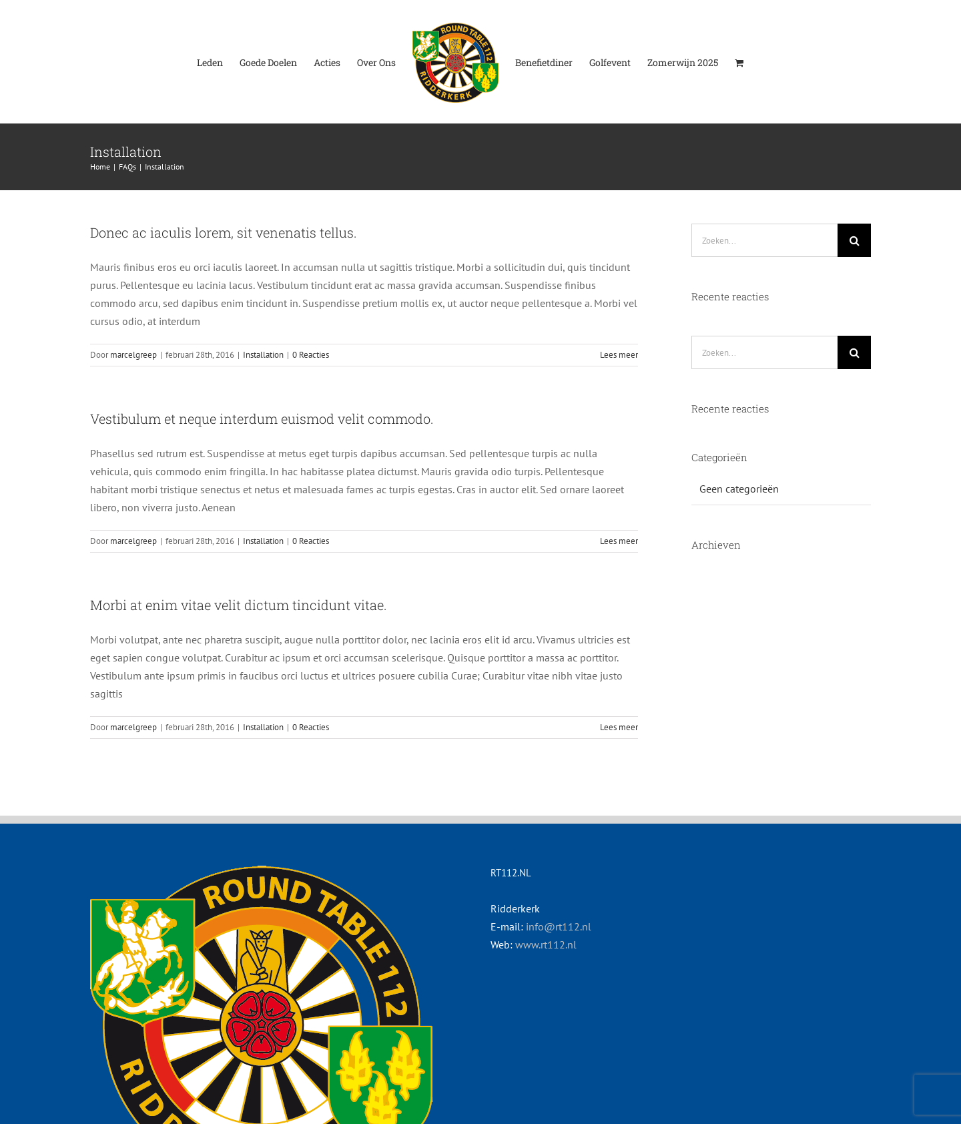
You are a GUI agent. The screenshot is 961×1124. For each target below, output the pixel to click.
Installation (263, 354)
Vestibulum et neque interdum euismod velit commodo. (262, 418)
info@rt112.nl (558, 926)
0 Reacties (310, 354)
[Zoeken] (854, 240)
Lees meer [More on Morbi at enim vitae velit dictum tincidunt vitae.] (619, 727)
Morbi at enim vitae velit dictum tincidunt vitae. (238, 604)
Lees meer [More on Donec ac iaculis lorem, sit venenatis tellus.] (619, 354)
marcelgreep (133, 354)
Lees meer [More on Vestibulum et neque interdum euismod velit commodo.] (619, 541)
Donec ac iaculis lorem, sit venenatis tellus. (223, 232)
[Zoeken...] (764, 240)
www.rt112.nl (546, 944)
